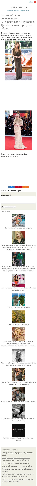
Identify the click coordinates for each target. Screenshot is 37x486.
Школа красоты (18, 7)
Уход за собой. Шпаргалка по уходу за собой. (17, 466)
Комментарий (6, 195)
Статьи (16, 10)
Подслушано (25, 10)
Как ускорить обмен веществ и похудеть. (15, 463)
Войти (31, 2)
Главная (10, 10)
